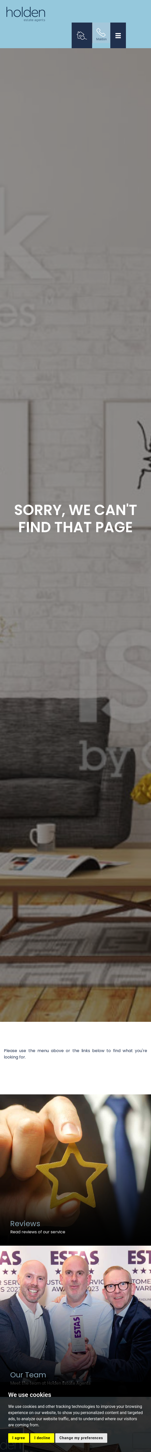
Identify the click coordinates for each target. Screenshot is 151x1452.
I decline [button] (42, 1438)
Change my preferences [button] (81, 1438)
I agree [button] (18, 1438)
